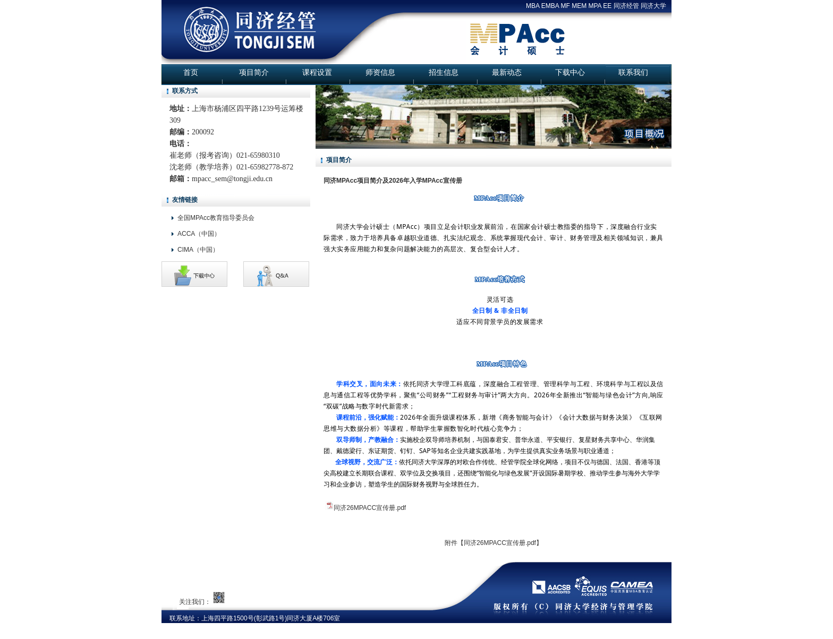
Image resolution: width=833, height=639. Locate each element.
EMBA (550, 6)
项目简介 (254, 72)
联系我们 (633, 72)
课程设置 (317, 72)
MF (565, 6)
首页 (190, 72)
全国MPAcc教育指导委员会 (215, 217)
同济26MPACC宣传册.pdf (370, 508)
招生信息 (443, 72)
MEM (579, 6)
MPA (595, 6)
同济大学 (653, 6)
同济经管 (626, 6)
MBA (532, 6)
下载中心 (570, 72)
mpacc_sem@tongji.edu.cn (232, 179)
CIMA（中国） (198, 249)
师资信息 (380, 72)
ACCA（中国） (198, 233)
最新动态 (507, 72)
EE (607, 6)
